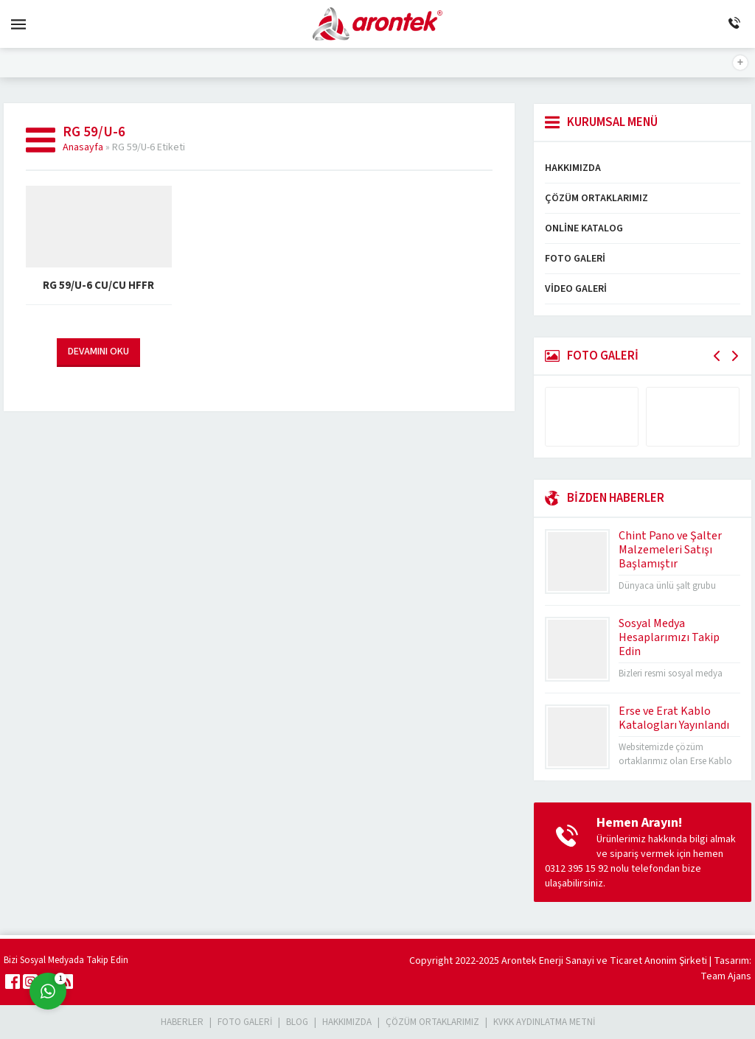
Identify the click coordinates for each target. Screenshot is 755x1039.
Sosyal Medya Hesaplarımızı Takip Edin (669, 637)
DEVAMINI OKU (98, 351)
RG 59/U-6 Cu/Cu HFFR (98, 285)
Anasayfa (83, 147)
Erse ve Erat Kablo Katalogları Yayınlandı (674, 718)
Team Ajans (725, 976)
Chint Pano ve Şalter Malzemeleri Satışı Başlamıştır (670, 550)
